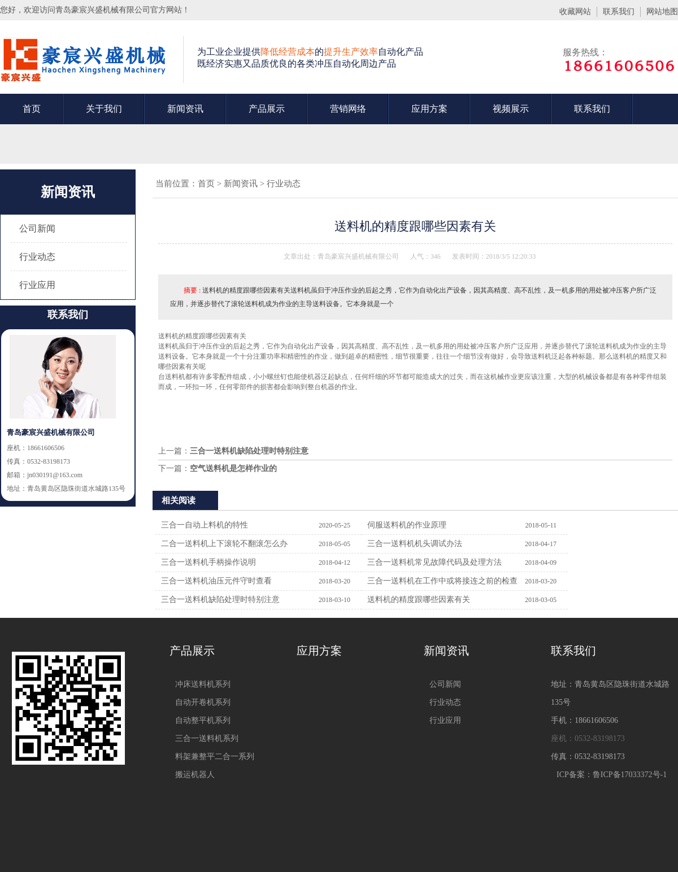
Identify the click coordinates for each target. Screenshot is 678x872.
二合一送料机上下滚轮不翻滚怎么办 (224, 543)
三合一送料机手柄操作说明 (208, 562)
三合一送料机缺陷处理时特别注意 (249, 451)
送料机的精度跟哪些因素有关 (418, 599)
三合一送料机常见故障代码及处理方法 (434, 562)
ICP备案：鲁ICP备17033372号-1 (612, 774)
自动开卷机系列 (203, 702)
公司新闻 (37, 228)
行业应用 (37, 285)
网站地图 (662, 11)
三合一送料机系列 (206, 738)
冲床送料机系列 (203, 684)
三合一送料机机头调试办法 (414, 543)
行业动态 (37, 256)
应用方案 (429, 109)
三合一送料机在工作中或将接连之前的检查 (442, 581)
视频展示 (511, 109)
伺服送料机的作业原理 (406, 525)
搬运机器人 (195, 774)
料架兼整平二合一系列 (214, 756)
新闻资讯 (185, 109)
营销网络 (348, 109)
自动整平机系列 (203, 720)
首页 (32, 109)
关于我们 (104, 109)
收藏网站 (575, 11)
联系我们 (618, 11)
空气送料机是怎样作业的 (233, 468)
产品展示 (267, 109)
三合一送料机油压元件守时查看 (216, 581)
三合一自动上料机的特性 (204, 525)
